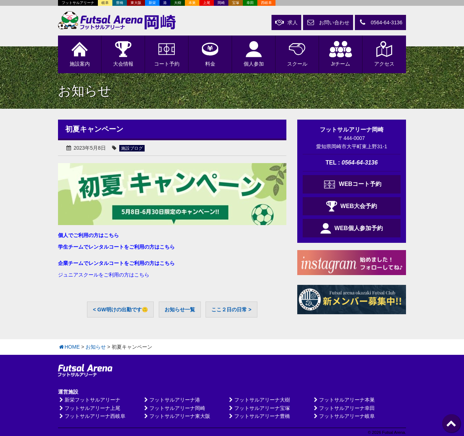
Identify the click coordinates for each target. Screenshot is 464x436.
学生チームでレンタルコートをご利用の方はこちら (116, 247)
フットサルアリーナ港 (171, 400)
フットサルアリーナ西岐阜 (91, 416)
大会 (123, 53)
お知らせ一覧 (180, 309)
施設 (80, 53)
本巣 (192, 3)
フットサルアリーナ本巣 (343, 400)
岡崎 (221, 3)
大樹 (177, 3)
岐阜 (105, 3)
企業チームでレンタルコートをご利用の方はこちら (116, 263)
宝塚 (235, 3)
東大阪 (135, 3)
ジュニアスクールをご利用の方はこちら (103, 275)
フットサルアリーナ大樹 (259, 400)
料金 (210, 53)
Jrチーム (340, 53)
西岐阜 (266, 3)
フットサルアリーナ (78, 3)
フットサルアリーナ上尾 (89, 408)
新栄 (152, 3)
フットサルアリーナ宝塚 (259, 408)
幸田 (250, 3)
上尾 (206, 3)
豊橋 (119, 3)
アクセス (384, 53)
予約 (166, 53)
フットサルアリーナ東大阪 (176, 416)
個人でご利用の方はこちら (88, 235)
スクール (297, 53)
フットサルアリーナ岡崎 (174, 408)
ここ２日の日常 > (231, 309)
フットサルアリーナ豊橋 (259, 416)
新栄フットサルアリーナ (89, 400)
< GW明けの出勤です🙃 (120, 309)
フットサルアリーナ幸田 (343, 408)
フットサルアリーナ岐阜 (343, 416)
